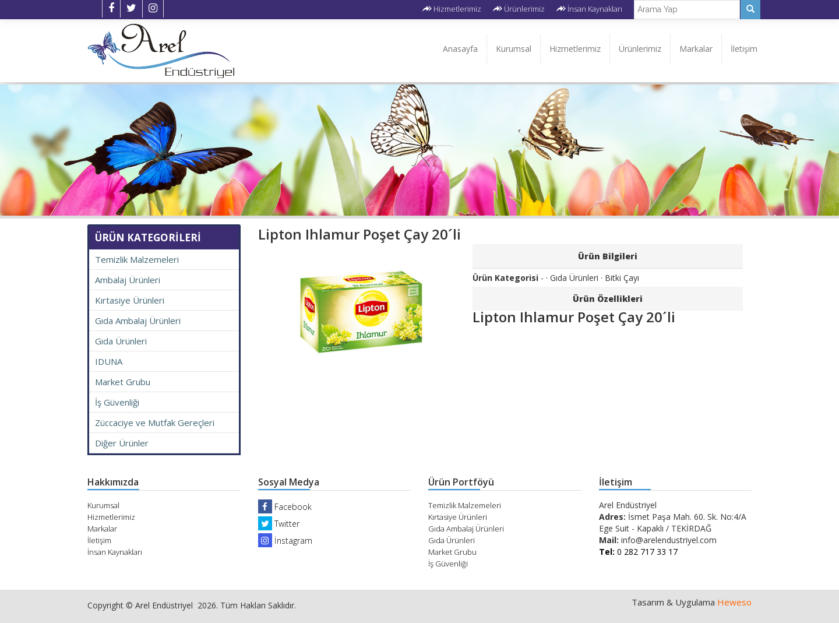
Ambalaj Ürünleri (127, 280)
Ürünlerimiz (524, 8)
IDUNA (108, 361)
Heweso (734, 602)
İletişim (744, 48)
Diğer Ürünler (122, 443)
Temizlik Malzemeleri (137, 259)
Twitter (278, 523)
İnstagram (285, 540)
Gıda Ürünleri (121, 341)
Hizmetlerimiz (457, 8)
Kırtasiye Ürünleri (129, 300)
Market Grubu (122, 382)
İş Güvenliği (117, 402)
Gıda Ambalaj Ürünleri (138, 320)
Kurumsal (513, 48)
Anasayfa (460, 48)
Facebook (285, 506)
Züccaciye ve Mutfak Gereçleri (154, 422)
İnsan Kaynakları (594, 8)
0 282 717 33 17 (638, 551)
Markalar (696, 48)
